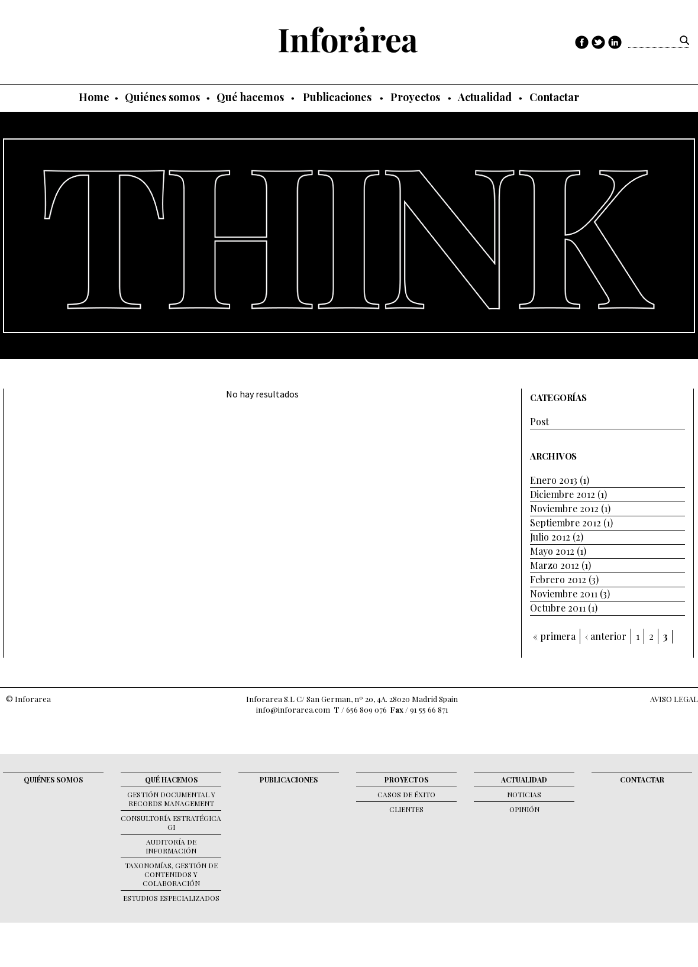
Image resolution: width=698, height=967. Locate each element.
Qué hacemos (250, 97)
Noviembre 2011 (563, 593)
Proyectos (415, 97)
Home (94, 97)
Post (539, 421)
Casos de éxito (406, 794)
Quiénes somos (162, 97)
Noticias (524, 794)
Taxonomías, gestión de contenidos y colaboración (171, 874)
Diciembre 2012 (562, 494)
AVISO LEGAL (674, 699)
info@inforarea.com (293, 709)
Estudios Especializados (171, 898)
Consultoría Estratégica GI (171, 822)
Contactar (554, 97)
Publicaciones (337, 97)
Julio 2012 (550, 537)
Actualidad (485, 97)
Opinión (524, 809)
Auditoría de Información (171, 846)
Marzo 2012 (554, 565)
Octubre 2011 (558, 607)
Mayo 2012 (552, 551)
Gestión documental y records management (171, 799)
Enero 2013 (553, 480)
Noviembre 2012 (564, 508)
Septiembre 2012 (565, 522)
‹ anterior (605, 636)
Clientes (406, 809)
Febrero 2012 (558, 579)
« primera (554, 636)
